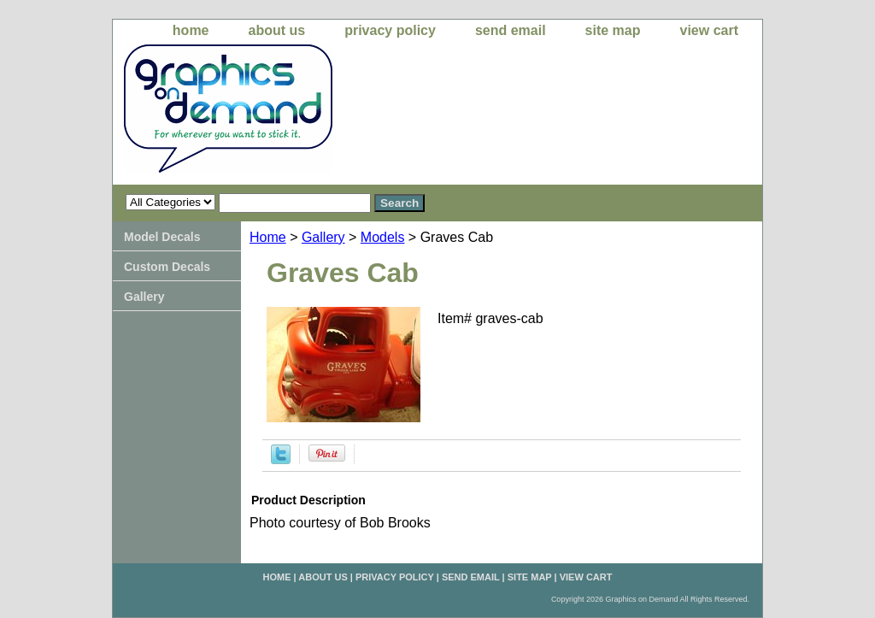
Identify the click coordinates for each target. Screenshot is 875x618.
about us (277, 30)
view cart (709, 30)
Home (268, 237)
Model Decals (162, 237)
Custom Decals (167, 267)
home (191, 30)
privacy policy (390, 30)
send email (510, 30)
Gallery (323, 237)
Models (383, 237)
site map (613, 30)
